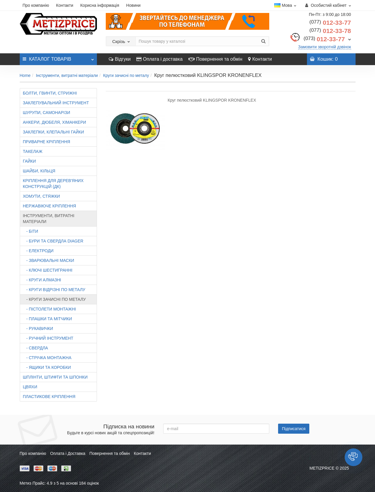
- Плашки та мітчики (47, 318)
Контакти (64, 5)
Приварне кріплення (46, 141)
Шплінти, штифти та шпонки (55, 377)
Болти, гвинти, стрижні (50, 93)
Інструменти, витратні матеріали (67, 75)
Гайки (29, 161)
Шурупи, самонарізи (46, 112)
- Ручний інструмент (48, 338)
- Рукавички (38, 328)
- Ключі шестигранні (47, 270)
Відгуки (119, 59)
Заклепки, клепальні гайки (53, 132)
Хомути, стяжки (41, 196)
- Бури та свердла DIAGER (53, 241)
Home (25, 75)
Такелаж (32, 151)
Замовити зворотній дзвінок (324, 46)
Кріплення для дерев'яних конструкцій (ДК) (53, 183)
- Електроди (38, 250)
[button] (353, 457)
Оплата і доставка (159, 59)
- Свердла (35, 348)
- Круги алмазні (42, 280)
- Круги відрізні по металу (54, 289)
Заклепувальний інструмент (56, 102)
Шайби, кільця (39, 171)
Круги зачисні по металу (126, 75)
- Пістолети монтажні (49, 309)
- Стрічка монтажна (47, 357)
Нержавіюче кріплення (49, 206)
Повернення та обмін (215, 59)
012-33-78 (330, 30)
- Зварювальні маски (48, 260)
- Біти (30, 231)
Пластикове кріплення (49, 396)
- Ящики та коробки (47, 367)
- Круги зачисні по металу (54, 299)
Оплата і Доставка (67, 453)
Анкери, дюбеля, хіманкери (54, 122)
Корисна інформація (99, 5)
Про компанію (36, 5)
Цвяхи (30, 386)
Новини (133, 5)
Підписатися (293, 428)
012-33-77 (330, 22)
